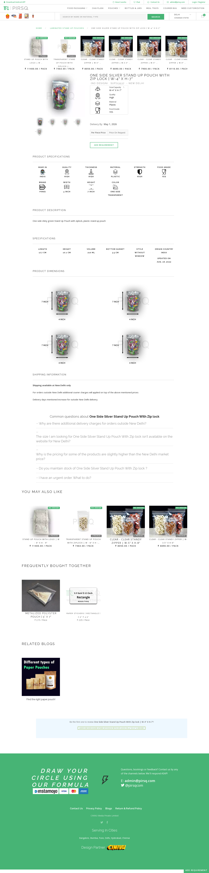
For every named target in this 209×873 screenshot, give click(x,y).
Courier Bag (170, 8)
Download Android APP (14, 2)
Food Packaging (76, 8)
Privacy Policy (94, 808)
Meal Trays (152, 8)
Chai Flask (97, 8)
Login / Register (198, 2)
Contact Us (153, 2)
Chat (137, 2)
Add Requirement (104, 145)
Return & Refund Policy (128, 808)
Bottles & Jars (133, 8)
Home (39, 28)
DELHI (181, 16)
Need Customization (192, 8)
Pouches (113, 8)
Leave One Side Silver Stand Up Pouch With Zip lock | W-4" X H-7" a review (111, 728)
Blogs (108, 808)
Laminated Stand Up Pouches (67, 28)
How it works (119, 2)
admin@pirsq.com (176, 2)
